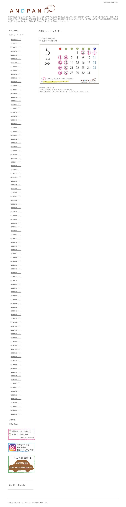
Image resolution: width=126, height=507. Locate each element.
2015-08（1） (16, 402)
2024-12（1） (16, 74)
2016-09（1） (16, 364)
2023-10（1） (16, 116)
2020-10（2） (16, 211)
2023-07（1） (16, 124)
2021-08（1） (16, 181)
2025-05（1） (16, 62)
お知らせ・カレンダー (17, 35)
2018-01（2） (16, 311)
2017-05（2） (16, 337)
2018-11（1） (16, 276)
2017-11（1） (16, 315)
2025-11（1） (16, 47)
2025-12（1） (16, 43)
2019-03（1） (16, 265)
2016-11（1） (16, 357)
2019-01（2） (16, 273)
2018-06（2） (16, 295)
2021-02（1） (16, 200)
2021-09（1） (16, 177)
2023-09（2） (16, 120)
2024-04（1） (16, 101)
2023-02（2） (16, 139)
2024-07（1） (16, 89)
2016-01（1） (16, 387)
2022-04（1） (16, 162)
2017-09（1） (16, 322)
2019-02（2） (16, 269)
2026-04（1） (16, 40)
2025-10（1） (16, 51)
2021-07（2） (16, 185)
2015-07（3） (16, 406)
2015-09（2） (16, 399)
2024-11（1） (16, 78)
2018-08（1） (16, 288)
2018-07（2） (16, 292)
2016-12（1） (16, 353)
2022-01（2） (16, 169)
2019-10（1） (16, 242)
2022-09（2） (16, 146)
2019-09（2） (16, 246)
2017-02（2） (16, 345)
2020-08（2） (16, 215)
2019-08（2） (16, 250)
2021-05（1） (16, 188)
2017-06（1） (16, 334)
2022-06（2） (16, 154)
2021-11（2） (16, 173)
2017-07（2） (16, 330)
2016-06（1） (16, 372)
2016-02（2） (16, 383)
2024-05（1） (16, 97)
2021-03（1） (16, 196)
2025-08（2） (16, 55)
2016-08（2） (16, 368)
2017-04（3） (16, 341)
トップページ (13, 30)
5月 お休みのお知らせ (48, 41)
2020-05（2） (16, 223)
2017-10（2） (16, 318)
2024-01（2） (16, 108)
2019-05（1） (16, 257)
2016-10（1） (16, 360)
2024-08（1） (16, 85)
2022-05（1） (16, 158)
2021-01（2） (16, 204)
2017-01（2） (16, 349)
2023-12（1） (16, 112)
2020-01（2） (16, 234)
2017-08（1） (16, 326)
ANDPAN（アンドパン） (22, 502)
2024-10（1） (16, 82)
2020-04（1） (16, 227)
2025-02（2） (16, 70)
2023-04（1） (16, 131)
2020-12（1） (16, 208)
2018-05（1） (16, 299)
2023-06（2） (16, 127)
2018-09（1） (16, 284)
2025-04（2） (16, 66)
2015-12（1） (16, 391)
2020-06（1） (16, 219)
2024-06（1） (16, 93)
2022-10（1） (16, 143)
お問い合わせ (13, 424)
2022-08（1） (16, 150)
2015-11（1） (16, 395)
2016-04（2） (16, 379)
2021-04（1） (16, 192)
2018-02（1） (16, 307)
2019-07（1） (16, 253)
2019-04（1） (16, 261)
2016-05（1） (16, 376)
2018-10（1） (16, 280)
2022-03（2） (16, 166)
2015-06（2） (16, 410)
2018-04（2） (16, 303)
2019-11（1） (16, 238)
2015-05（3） (16, 414)
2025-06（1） (16, 59)
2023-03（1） (16, 135)
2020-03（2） (16, 231)
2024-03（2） (16, 104)
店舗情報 (12, 420)
